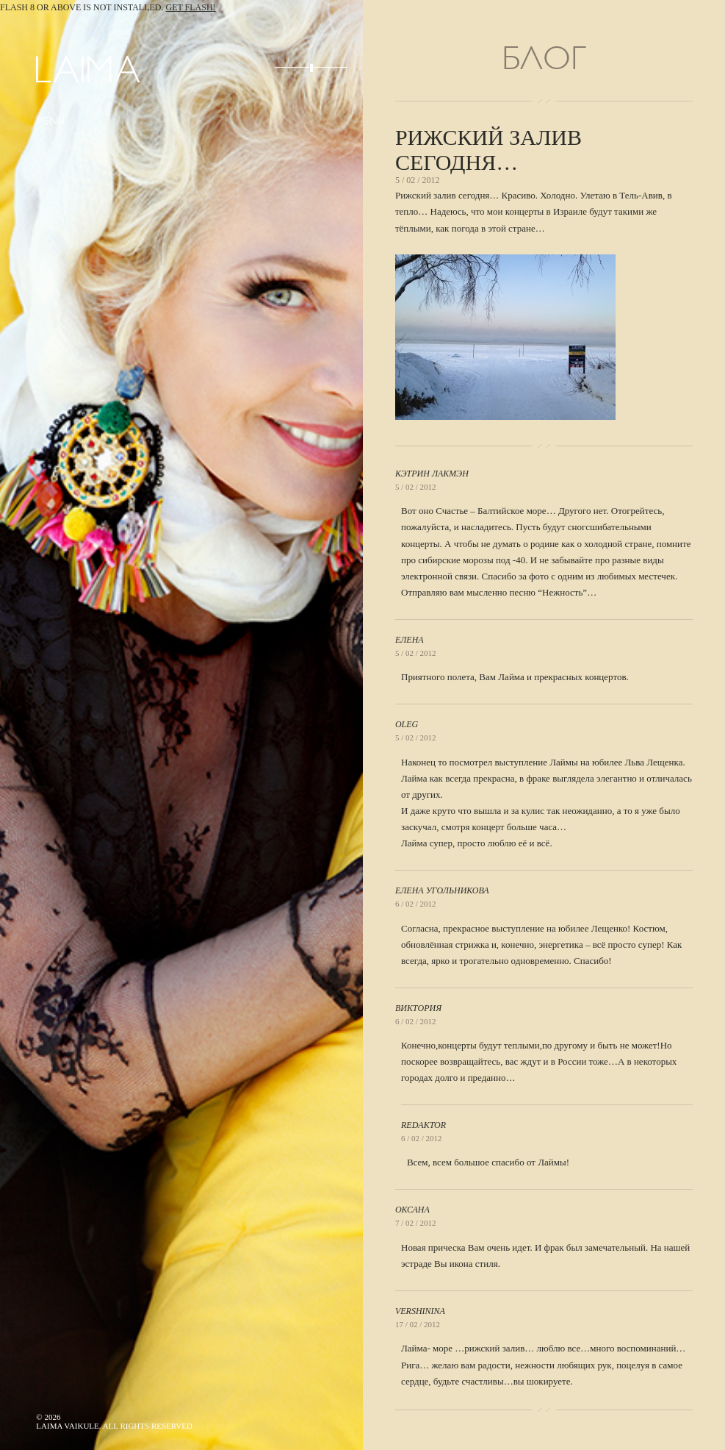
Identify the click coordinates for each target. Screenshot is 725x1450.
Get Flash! (191, 7)
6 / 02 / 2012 (415, 903)
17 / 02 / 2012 (417, 1324)
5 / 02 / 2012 (415, 486)
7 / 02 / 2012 (415, 1222)
